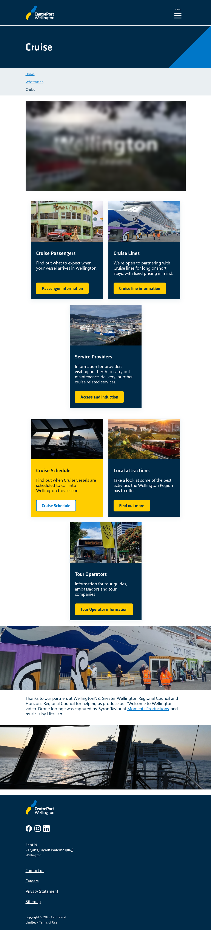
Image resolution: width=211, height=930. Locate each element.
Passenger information (62, 288)
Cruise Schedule (56, 505)
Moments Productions (148, 708)
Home (30, 74)
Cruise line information (139, 288)
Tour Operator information (104, 609)
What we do (34, 81)
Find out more (131, 505)
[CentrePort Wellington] (69, 12)
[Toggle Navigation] (179, 13)
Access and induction (99, 397)
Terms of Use (48, 922)
